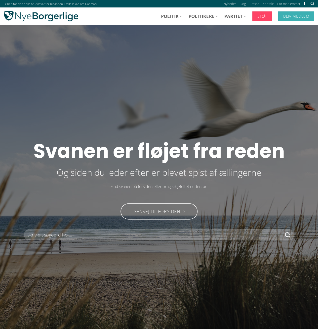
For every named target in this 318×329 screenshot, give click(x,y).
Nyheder (230, 3)
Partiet (235, 16)
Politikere (203, 16)
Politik (171, 16)
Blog (242, 3)
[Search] (312, 3)
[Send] (287, 234)
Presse (254, 3)
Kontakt (268, 3)
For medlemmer (288, 3)
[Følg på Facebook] (304, 3)
